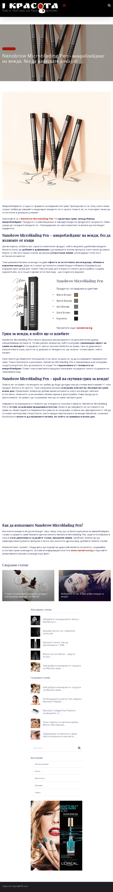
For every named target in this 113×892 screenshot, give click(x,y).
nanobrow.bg (84, 327)
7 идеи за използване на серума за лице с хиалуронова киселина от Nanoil (26, 595)
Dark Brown (63, 312)
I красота (6, 886)
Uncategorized (41, 764)
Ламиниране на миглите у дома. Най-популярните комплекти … (60, 735)
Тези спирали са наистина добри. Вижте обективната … (61, 723)
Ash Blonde (62, 306)
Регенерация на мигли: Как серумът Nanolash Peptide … (62, 700)
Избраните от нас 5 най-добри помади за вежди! (82, 595)
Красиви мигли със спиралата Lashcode (59, 632)
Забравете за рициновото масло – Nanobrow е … (61, 620)
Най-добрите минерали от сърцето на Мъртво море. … (62, 667)
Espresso (61, 318)
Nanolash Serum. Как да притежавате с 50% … (55, 643)
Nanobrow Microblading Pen (37, 218)
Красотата (9, 49)
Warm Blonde (64, 300)
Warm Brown (64, 294)
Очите (38, 792)
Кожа (37, 771)
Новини (38, 785)
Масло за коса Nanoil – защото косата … (59, 655)
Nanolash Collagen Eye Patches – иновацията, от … (60, 711)
